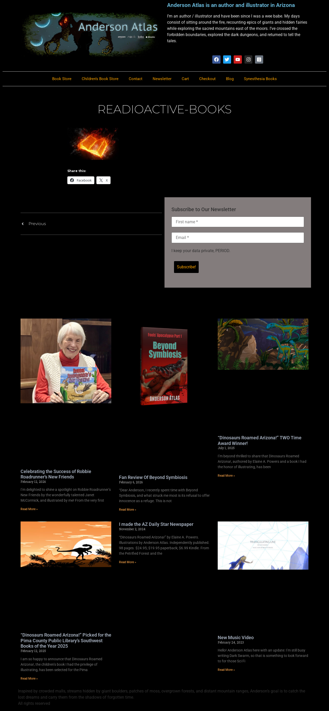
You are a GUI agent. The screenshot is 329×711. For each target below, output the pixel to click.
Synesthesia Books (260, 79)
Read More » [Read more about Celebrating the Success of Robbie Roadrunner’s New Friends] (29, 509)
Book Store (61, 79)
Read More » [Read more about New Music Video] (226, 670)
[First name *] (237, 222)
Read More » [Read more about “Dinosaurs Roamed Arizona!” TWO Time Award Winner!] (226, 476)
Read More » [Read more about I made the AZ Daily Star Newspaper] (127, 562)
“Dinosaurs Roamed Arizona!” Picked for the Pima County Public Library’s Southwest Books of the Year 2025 (66, 641)
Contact (135, 79)
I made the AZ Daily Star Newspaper (156, 524)
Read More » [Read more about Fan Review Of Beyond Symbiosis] (127, 510)
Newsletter (162, 79)
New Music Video (236, 638)
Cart (185, 79)
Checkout (207, 79)
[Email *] (237, 238)
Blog (230, 79)
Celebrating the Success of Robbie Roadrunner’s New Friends (56, 474)
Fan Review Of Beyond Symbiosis (153, 478)
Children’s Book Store (100, 79)
